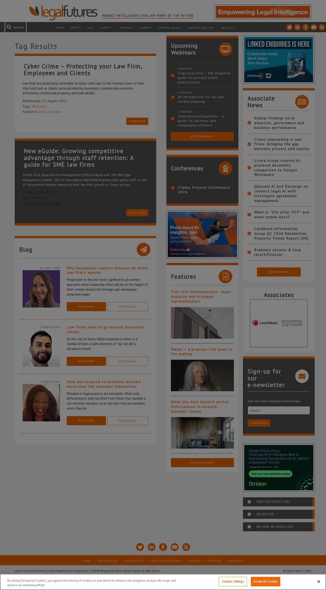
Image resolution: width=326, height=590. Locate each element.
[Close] (319, 583)
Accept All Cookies (265, 583)
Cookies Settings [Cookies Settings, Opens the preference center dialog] (233, 583)
